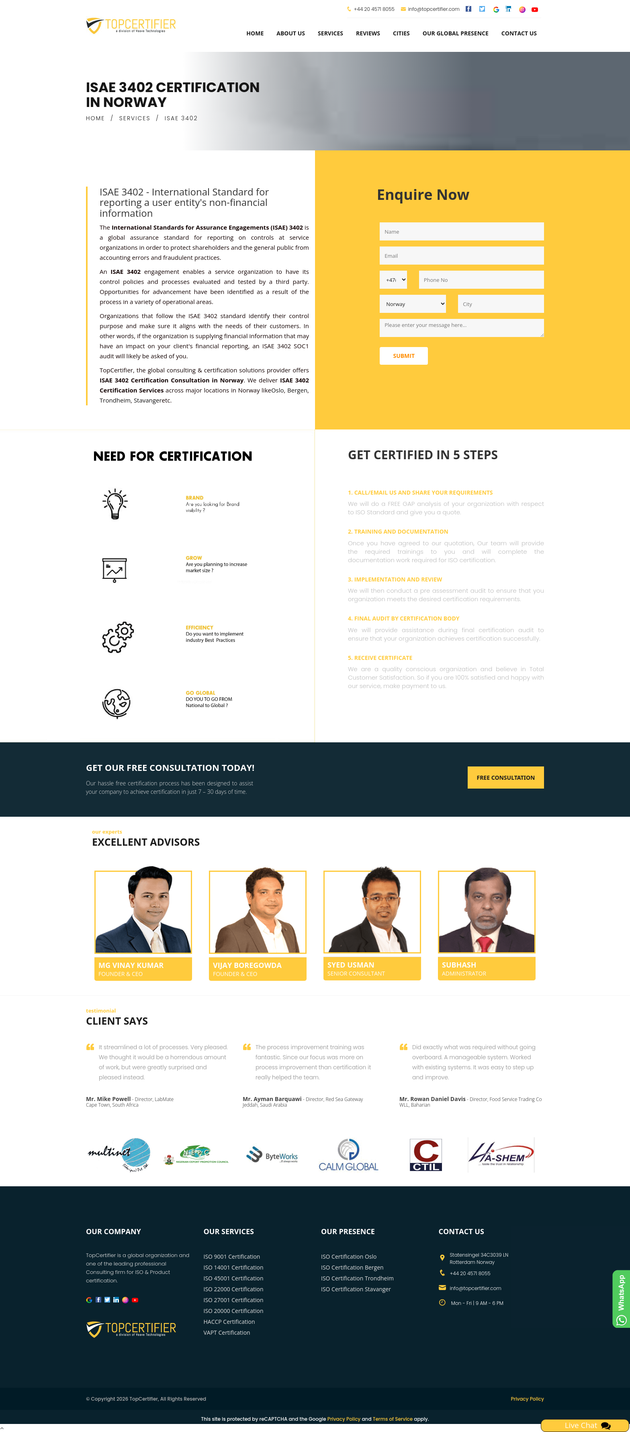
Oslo (277, 390)
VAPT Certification (227, 1332)
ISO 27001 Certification (234, 1300)
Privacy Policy (527, 1398)
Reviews (368, 33)
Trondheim (115, 400)
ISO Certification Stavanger (356, 1289)
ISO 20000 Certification (234, 1311)
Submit (404, 356)
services (330, 33)
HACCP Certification (229, 1321)
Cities (401, 33)
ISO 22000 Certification (234, 1289)
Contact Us (519, 33)
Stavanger (148, 400)
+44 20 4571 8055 (374, 9)
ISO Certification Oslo (348, 1256)
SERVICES (135, 118)
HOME (95, 118)
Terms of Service (393, 1419)
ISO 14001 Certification (234, 1267)
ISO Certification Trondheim (357, 1278)
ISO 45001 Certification (234, 1278)
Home (255, 33)
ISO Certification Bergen (352, 1267)
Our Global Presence (456, 33)
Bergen (297, 390)
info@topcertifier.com (430, 9)
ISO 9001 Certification (232, 1256)
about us (290, 33)
